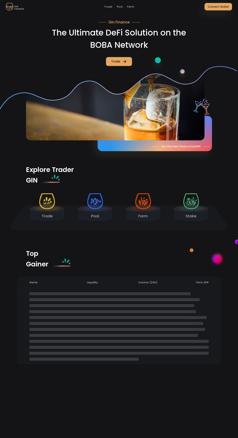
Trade (108, 7)
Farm (130, 7)
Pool (120, 7)
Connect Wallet (218, 7)
